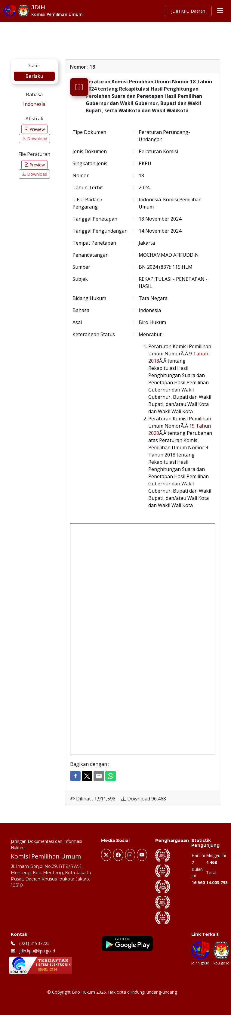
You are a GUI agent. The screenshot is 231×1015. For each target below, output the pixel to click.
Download (34, 138)
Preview (34, 129)
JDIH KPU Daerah (188, 11)
